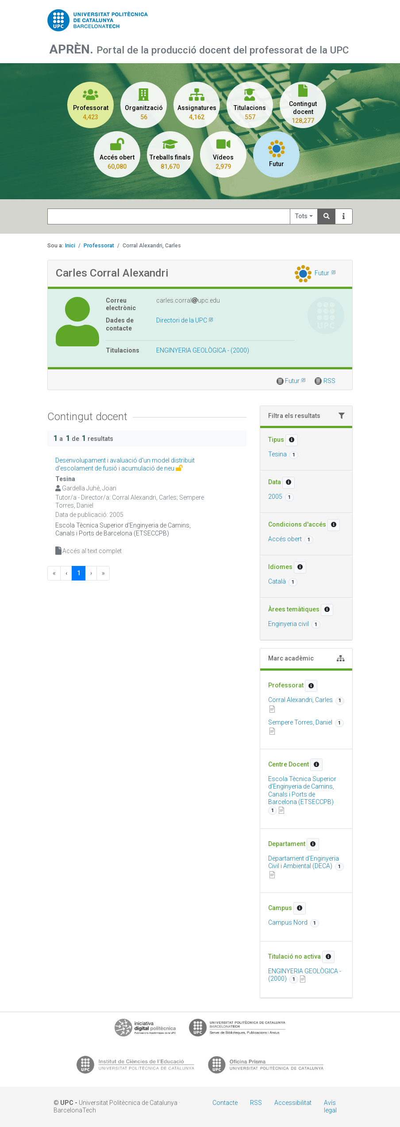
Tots (301, 216)
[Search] (326, 217)
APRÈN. (72, 49)
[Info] (344, 217)
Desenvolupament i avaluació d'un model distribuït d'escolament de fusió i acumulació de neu (125, 464)
